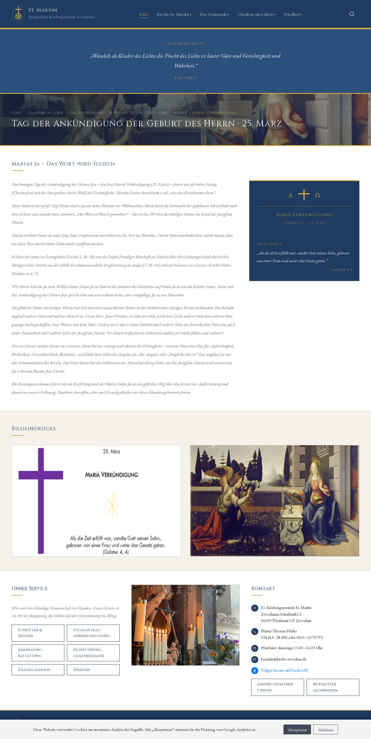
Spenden (81, 669)
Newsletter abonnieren (325, 687)
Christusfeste (173, 112)
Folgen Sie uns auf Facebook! (284, 670)
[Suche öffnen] (352, 14)
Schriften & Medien (30, 633)
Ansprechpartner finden (275, 687)
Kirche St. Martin (173, 14)
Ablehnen (326, 729)
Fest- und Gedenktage (131, 112)
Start (143, 14)
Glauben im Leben (255, 14)
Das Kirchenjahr (86, 112)
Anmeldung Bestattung (30, 652)
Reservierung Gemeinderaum (89, 652)
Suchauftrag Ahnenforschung (91, 633)
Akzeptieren (297, 729)
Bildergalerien (34, 669)
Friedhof (292, 14)
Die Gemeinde (213, 14)
